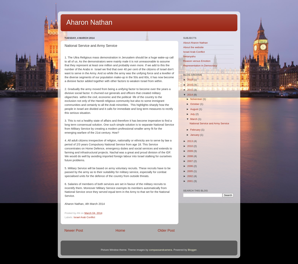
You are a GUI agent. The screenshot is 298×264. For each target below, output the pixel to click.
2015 (190, 89)
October (195, 104)
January (195, 134)
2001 (190, 181)
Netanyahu (189, 56)
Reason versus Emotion (196, 61)
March (194, 119)
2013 (190, 141)
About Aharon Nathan (195, 42)
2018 (190, 79)
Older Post (166, 230)
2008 (190, 156)
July (193, 114)
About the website (193, 47)
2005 (190, 171)
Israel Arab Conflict (84, 217)
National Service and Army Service (209, 123)
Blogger (192, 249)
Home (120, 230)
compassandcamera (160, 249)
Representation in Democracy (200, 65)
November (196, 99)
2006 (190, 166)
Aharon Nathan (89, 22)
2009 (190, 151)
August (194, 109)
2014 (190, 94)
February (195, 129)
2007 (190, 161)
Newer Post (73, 230)
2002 (190, 176)
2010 (190, 146)
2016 (190, 84)
